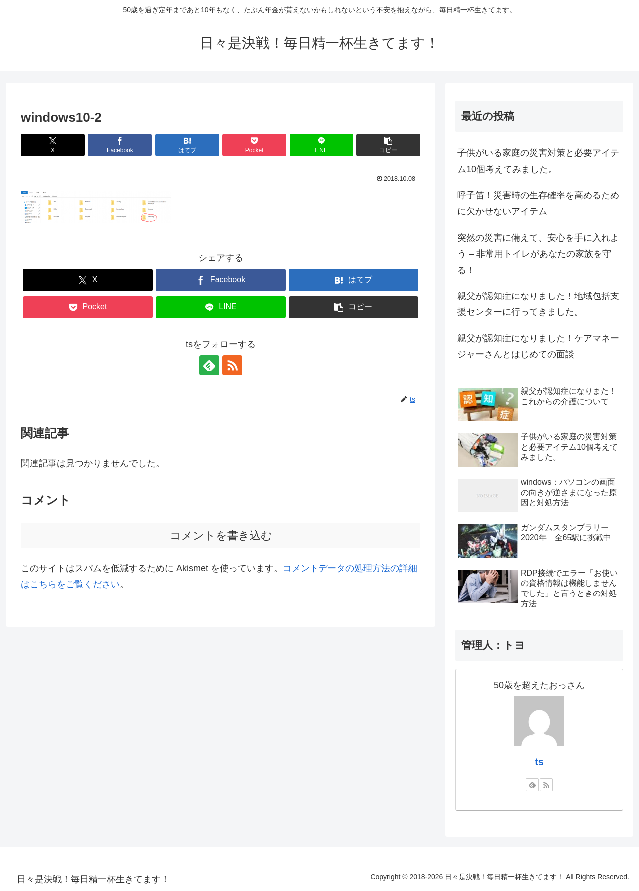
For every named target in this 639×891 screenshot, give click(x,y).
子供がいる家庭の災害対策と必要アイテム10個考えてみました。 (538, 161)
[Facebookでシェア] (120, 145)
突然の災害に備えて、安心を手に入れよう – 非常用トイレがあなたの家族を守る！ (538, 254)
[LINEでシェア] (321, 145)
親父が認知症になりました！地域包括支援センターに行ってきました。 (538, 304)
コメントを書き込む (221, 535)
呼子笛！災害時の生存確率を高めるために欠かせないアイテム (538, 203)
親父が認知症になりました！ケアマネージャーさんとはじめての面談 (538, 346)
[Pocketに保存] (254, 145)
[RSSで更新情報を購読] (232, 365)
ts (539, 761)
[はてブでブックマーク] (187, 145)
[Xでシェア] (53, 145)
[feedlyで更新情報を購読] (209, 365)
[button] (388, 145)
